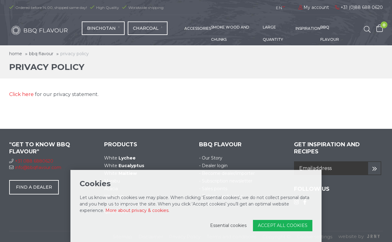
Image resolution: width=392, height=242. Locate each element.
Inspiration (308, 30)
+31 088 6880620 (31, 161)
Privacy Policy (74, 53)
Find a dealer (34, 187)
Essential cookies (228, 225)
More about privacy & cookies (136, 210)
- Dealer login (213, 165)
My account (314, 7)
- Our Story (210, 158)
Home (15, 53)
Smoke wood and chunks (230, 34)
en (279, 7)
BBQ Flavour (329, 34)
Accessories (197, 30)
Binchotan (103, 30)
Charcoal (147, 30)
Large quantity (273, 34)
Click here (21, 94)
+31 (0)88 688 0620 (359, 7)
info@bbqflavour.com (35, 167)
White (120, 158)
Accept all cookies (282, 225)
